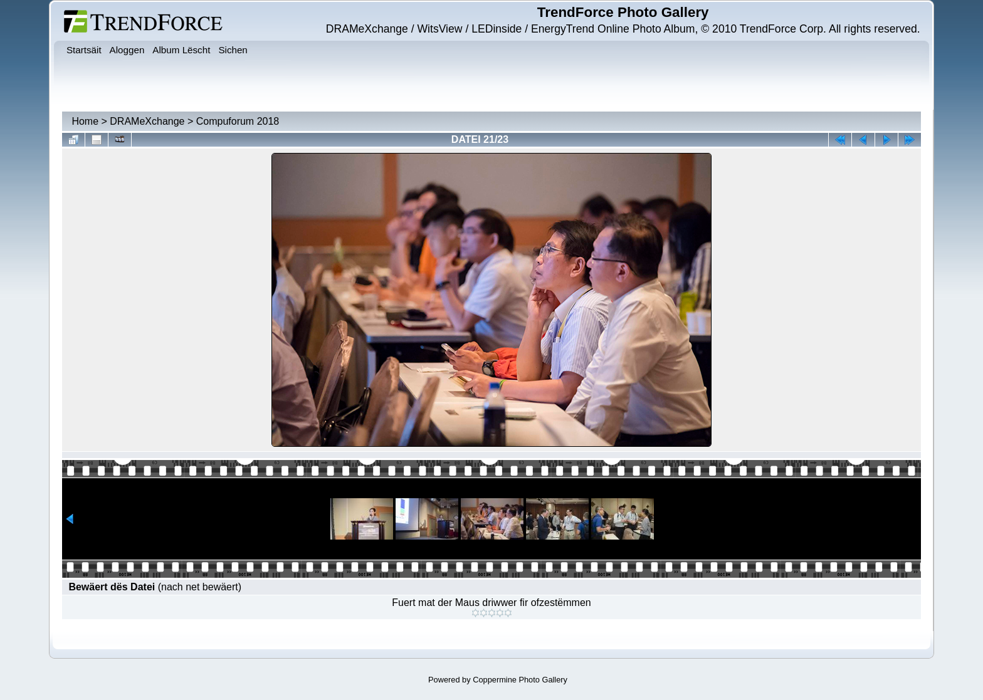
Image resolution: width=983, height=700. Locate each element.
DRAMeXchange (147, 121)
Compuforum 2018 (238, 121)
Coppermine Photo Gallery (520, 679)
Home (84, 121)
